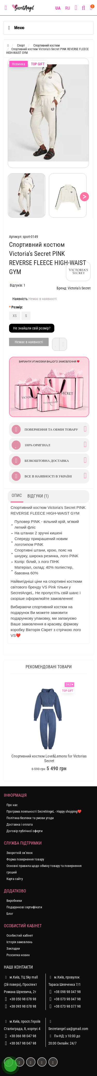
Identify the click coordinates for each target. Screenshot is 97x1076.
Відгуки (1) (38, 496)
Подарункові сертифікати (24, 907)
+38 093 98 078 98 (23, 1006)
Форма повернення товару (25, 859)
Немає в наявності (29, 342)
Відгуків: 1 (17, 285)
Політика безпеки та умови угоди (30, 818)
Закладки (13, 948)
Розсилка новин (18, 955)
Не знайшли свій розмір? (31, 328)
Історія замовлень (19, 942)
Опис (17, 495)
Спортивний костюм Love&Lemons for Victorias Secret (49, 758)
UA (58, 8)
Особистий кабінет (19, 935)
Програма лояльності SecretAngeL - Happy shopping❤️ (43, 811)
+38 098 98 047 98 (67, 992)
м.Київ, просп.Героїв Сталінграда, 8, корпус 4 (22, 1024)
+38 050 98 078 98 (23, 999)
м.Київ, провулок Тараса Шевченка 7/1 (64, 980)
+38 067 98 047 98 (23, 1043)
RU (67, 8)
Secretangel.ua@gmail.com (68, 1029)
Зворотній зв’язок (19, 853)
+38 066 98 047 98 (23, 1036)
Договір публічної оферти (24, 831)
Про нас (12, 805)
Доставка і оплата (19, 824)
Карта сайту (14, 879)
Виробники (14, 901)
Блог (9, 914)
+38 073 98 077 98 (67, 1006)
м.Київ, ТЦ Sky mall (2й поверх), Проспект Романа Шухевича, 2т (21, 984)
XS (15, 316)
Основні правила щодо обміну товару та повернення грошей (43, 869)
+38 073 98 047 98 (67, 999)
